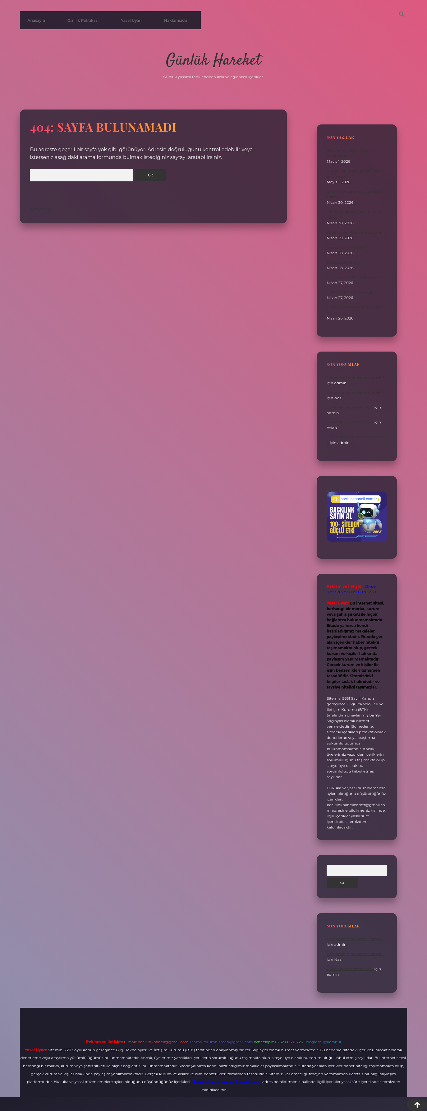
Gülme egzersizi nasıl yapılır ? (354, 292)
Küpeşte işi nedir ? (344, 262)
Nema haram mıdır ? (346, 247)
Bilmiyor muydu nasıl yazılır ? (354, 277)
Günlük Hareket (213, 60)
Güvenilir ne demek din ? (350, 407)
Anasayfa (36, 20)
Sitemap (40, 209)
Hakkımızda (175, 20)
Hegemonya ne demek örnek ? (355, 377)
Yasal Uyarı (131, 20)
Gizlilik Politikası (83, 20)
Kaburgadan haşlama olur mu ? (356, 232)
